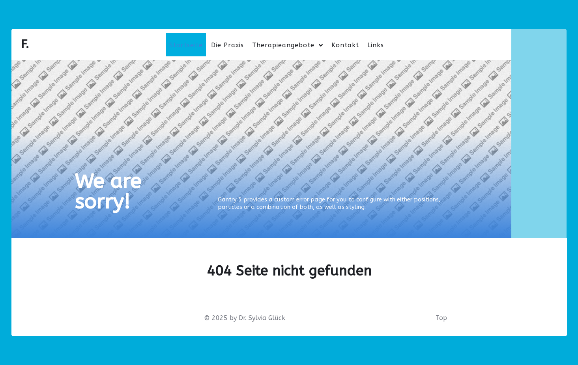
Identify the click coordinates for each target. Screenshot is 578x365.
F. (25, 44)
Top (441, 318)
